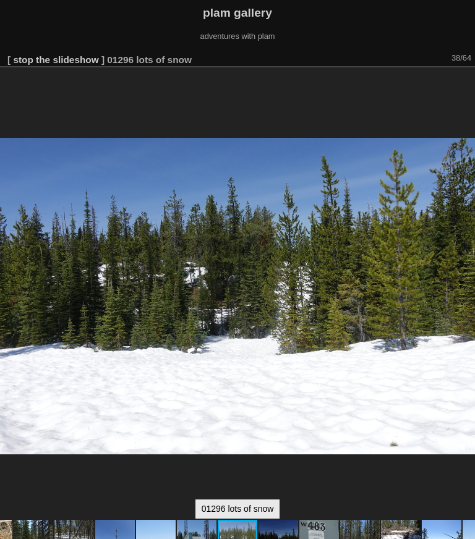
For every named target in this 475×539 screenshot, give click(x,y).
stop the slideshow (55, 59)
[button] (464, 85)
